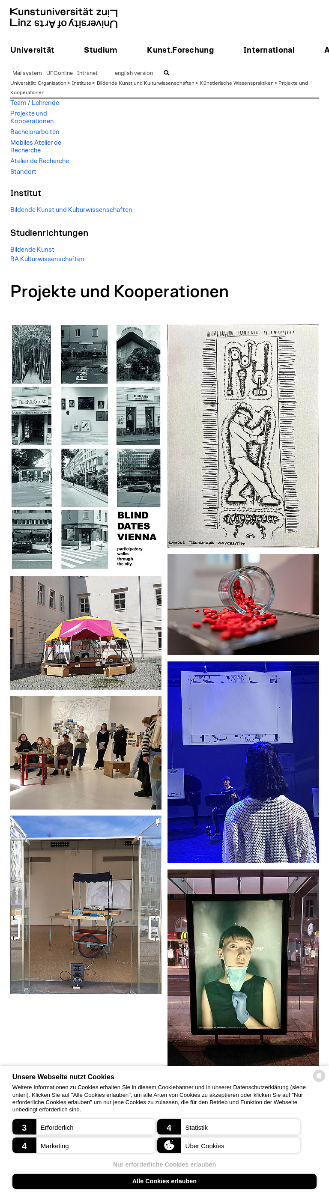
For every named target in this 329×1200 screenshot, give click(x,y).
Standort (23, 172)
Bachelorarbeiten (35, 132)
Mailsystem (27, 73)
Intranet (87, 73)
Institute (81, 83)
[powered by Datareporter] (319, 1081)
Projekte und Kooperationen (32, 117)
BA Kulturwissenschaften (47, 259)
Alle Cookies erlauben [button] (164, 1181)
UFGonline (59, 73)
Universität (22, 83)
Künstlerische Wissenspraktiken (237, 83)
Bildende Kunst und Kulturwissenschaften (145, 83)
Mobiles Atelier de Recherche (35, 147)
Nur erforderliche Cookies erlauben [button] (164, 1164)
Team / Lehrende (34, 103)
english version (134, 73)
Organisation (52, 83)
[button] (83, 1126)
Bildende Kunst (32, 250)
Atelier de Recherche (39, 161)
